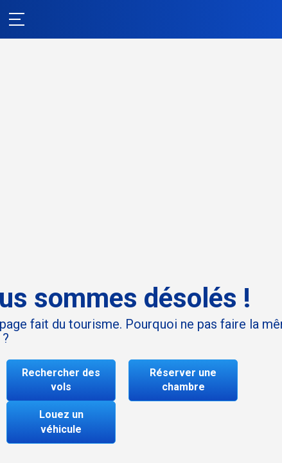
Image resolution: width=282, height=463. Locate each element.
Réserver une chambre (183, 380)
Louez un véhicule (61, 421)
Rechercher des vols (61, 380)
